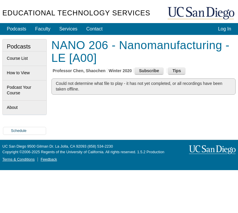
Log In (224, 28)
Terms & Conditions (18, 159)
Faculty (43, 28)
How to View (18, 72)
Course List (17, 58)
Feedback (49, 159)
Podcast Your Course (19, 90)
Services (68, 28)
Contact (94, 28)
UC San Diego (202, 13)
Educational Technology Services (76, 13)
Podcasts (16, 28)
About (12, 107)
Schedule (19, 131)
